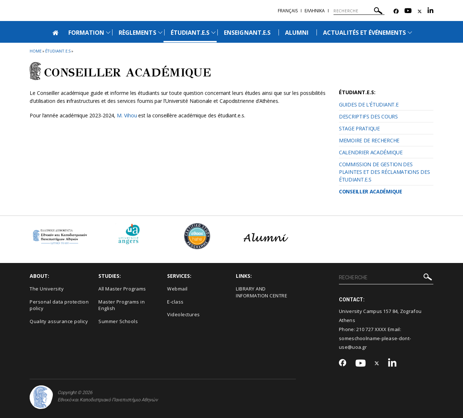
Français (288, 11)
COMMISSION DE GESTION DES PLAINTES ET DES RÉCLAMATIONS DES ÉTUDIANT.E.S (384, 172)
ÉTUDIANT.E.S (190, 33)
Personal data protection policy (59, 305)
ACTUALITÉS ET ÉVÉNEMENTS (364, 33)
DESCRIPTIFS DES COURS (368, 116)
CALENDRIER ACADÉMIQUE (371, 152)
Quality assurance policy (59, 321)
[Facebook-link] (396, 11)
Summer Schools (118, 321)
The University (47, 288)
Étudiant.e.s (58, 51)
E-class (175, 301)
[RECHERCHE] (359, 11)
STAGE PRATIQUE (359, 128)
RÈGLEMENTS (137, 33)
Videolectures (183, 314)
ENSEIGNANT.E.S (247, 33)
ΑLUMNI (297, 33)
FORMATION (86, 33)
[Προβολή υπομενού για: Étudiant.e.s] (213, 32)
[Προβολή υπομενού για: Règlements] (160, 32)
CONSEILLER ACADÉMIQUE (370, 191)
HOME (36, 51)
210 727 (365, 329)
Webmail (177, 288)
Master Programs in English (121, 305)
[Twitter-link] (419, 11)
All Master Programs (122, 288)
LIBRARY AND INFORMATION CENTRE (261, 292)
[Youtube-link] (408, 11)
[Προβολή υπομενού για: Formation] (108, 32)
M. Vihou (127, 115)
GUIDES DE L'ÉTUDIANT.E (368, 104)
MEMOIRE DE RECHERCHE (369, 140)
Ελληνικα (315, 11)
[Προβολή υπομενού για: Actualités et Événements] (410, 32)
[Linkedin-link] (430, 11)
